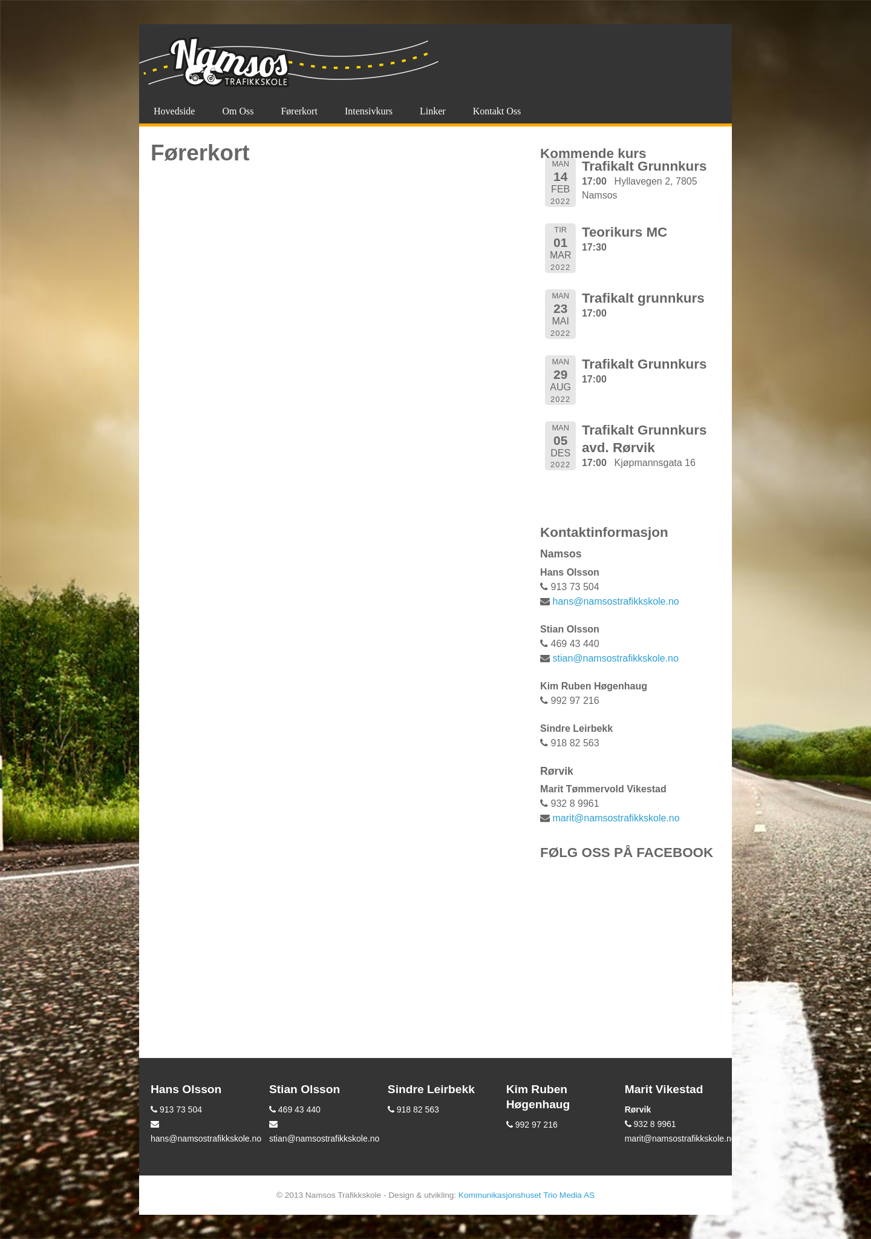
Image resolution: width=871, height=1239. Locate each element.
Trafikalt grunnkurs (643, 298)
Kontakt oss (497, 111)
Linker (433, 111)
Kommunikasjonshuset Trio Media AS (526, 1195)
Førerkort (299, 111)
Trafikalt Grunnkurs (644, 166)
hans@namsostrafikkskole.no (616, 601)
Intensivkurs (369, 111)
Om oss (237, 111)
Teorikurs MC (624, 232)
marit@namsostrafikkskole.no (616, 818)
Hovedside (174, 111)
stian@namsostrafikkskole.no (616, 658)
